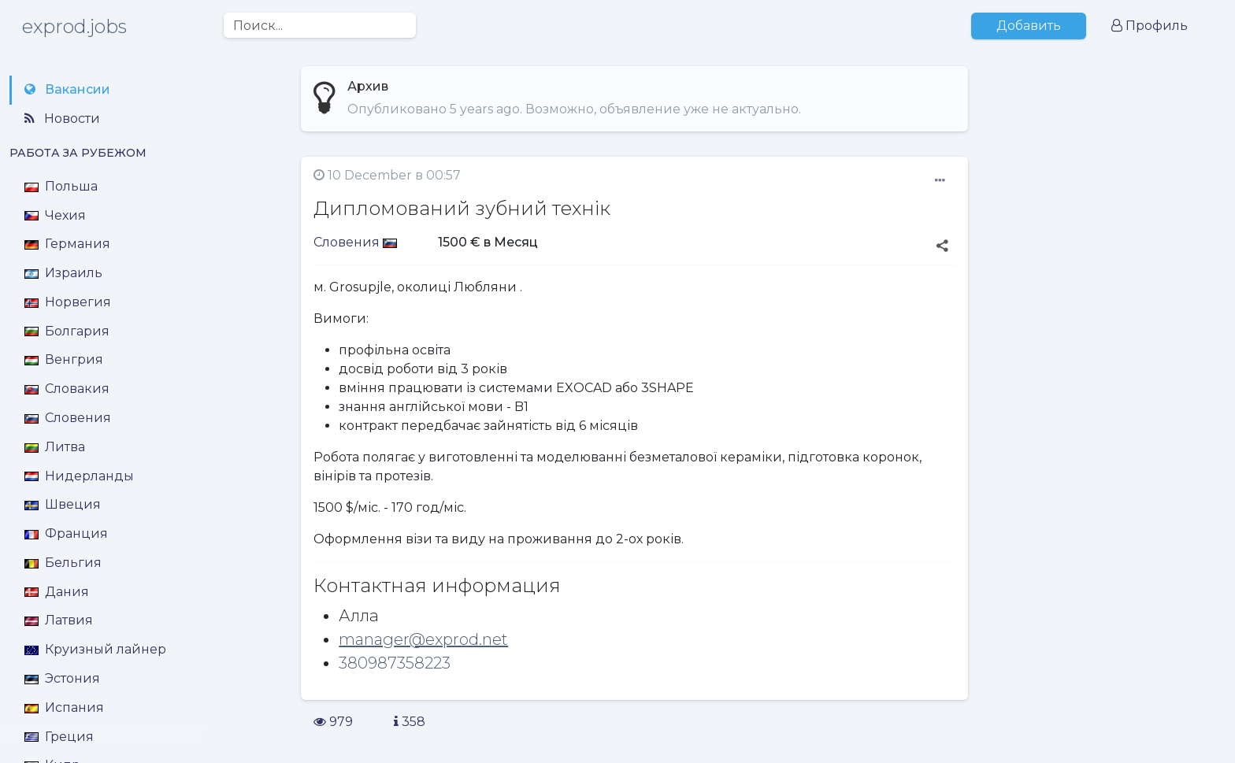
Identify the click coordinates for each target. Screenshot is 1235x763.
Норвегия (67, 301)
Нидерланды (79, 476)
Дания (56, 591)
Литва (54, 446)
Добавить (1028, 25)
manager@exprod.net (423, 639)
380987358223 (395, 663)
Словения (67, 417)
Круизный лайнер (95, 649)
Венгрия (63, 359)
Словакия (66, 388)
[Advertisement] (1106, 274)
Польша (61, 186)
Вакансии (67, 89)
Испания (64, 707)
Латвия (58, 620)
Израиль (63, 272)
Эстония (62, 678)
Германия (67, 243)
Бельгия (63, 562)
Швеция (62, 504)
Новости (62, 118)
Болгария (66, 331)
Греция (59, 736)
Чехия (55, 215)
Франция (66, 533)
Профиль (1149, 25)
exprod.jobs (74, 26)
